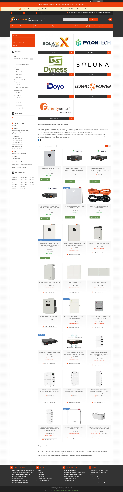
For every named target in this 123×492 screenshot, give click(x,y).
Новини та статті (17, 39)
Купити (46, 179)
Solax (53, 52)
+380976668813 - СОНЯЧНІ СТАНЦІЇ (99, 470)
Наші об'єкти (78, 26)
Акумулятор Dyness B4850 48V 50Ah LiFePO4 (49, 353)
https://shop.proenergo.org (19, 153)
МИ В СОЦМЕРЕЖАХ (95, 480)
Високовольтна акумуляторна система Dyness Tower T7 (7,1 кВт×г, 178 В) (49, 391)
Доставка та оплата (18, 42)
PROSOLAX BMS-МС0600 (99, 282)
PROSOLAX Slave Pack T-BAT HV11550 (49, 282)
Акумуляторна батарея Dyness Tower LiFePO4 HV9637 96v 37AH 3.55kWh (99, 427)
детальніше (80, 4)
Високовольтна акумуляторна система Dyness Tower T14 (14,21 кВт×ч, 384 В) (74, 391)
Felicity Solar (53, 118)
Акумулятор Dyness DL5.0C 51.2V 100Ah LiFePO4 (74, 427)
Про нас (37, 26)
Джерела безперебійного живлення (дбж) (22, 472)
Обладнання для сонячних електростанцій (23, 470)
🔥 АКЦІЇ (88, 26)
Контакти (45, 26)
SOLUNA (91, 74)
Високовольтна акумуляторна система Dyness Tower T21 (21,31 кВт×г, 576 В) (99, 391)
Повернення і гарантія (43, 480)
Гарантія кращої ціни (100, 26)
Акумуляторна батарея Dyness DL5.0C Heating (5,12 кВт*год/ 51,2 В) (74, 353)
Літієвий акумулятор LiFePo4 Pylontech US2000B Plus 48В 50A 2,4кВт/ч (99, 170)
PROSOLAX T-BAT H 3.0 (74, 282)
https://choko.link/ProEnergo (19, 167)
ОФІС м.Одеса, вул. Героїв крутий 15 (99, 482)
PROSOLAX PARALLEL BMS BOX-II (49, 316)
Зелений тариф (67, 26)
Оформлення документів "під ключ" (73, 474)
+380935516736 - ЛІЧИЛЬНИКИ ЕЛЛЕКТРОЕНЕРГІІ (98, 473)
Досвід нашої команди (70, 478)
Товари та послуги (25, 26)
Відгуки (15, 35)
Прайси (15, 45)
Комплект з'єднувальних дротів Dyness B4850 (99, 206)
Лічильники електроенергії (19, 476)
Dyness (53, 74)
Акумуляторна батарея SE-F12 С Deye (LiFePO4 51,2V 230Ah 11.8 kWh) (74, 244)
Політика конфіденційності (45, 478)
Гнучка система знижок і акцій (71, 476)
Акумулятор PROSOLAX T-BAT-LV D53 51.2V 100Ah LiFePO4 (74, 317)
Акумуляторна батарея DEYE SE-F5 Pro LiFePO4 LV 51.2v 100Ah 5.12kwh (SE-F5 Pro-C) (49, 245)
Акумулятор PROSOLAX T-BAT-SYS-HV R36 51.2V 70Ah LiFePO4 (99, 317)
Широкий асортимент (69, 480)
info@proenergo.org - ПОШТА (97, 476)
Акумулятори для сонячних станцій (21, 474)
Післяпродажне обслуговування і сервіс (74, 472)
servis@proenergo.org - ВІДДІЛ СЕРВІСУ (100, 478)
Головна (14, 26)
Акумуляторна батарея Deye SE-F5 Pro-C (49, 169)
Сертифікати (55, 26)
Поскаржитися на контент (59, 490)
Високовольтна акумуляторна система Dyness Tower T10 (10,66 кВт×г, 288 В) (99, 354)
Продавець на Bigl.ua (61, 488)
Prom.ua (70, 487)
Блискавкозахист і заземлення (20, 480)
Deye (53, 96)
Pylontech (91, 52)
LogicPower (90, 96)
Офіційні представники (70, 470)
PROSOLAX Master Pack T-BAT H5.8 (99, 243)
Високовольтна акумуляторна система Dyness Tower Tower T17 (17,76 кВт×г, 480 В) (49, 428)
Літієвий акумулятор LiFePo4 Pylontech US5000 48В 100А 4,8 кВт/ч (74, 170)
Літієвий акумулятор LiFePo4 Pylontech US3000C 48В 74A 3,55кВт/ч (49, 207)
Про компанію (41, 474)
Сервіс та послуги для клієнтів (20, 482)
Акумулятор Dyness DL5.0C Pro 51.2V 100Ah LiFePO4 (74, 206)
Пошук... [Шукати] (93, 19)
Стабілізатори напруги (17, 478)
